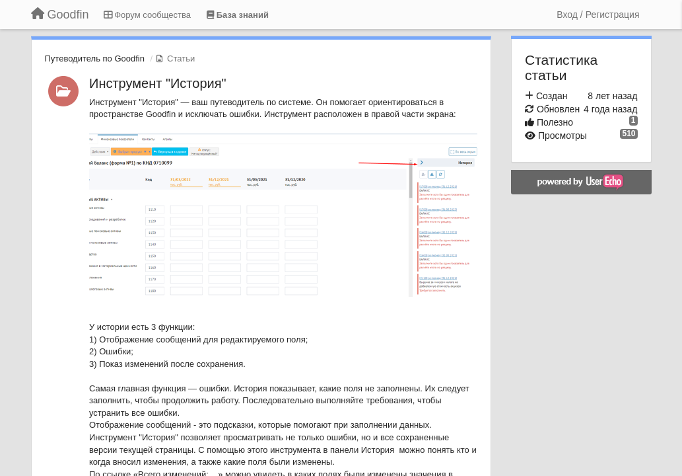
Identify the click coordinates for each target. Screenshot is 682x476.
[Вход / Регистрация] (597, 14)
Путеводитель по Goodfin (95, 58)
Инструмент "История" (157, 83)
